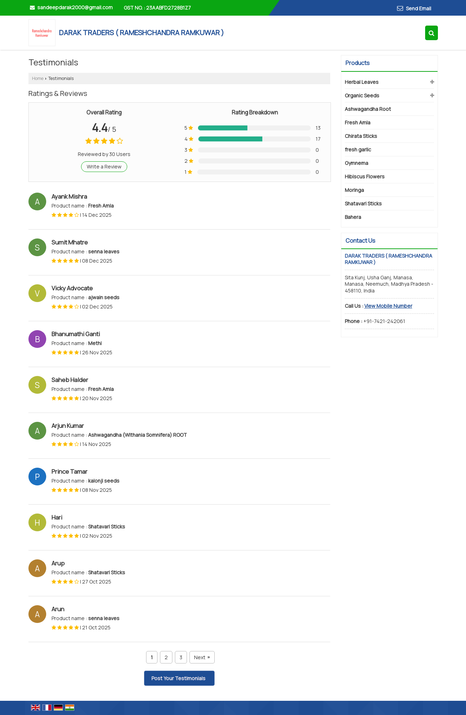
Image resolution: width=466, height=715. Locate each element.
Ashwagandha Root (368, 109)
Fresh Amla (357, 122)
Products (358, 63)
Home (37, 78)
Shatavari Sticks (363, 203)
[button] (388, 305)
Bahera (353, 217)
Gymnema (356, 163)
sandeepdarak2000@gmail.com (75, 7)
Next (202, 657)
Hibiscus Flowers (365, 176)
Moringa (354, 190)
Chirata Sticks (361, 136)
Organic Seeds (362, 95)
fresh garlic (358, 149)
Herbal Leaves (362, 82)
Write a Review (104, 166)
